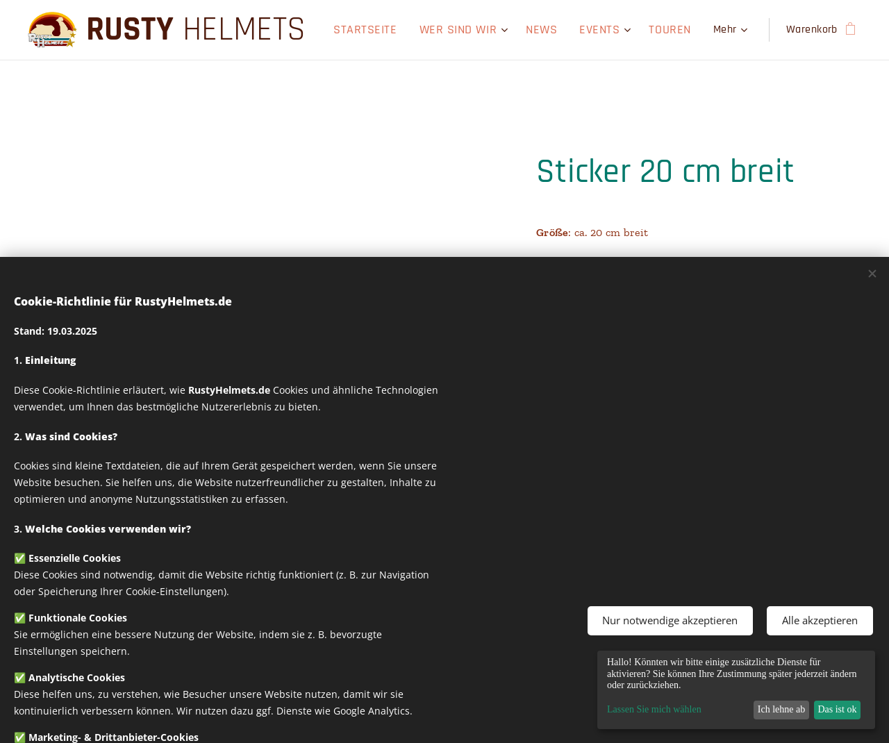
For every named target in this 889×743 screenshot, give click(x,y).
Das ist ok (836, 709)
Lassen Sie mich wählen (654, 709)
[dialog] (736, 690)
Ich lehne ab (781, 709)
